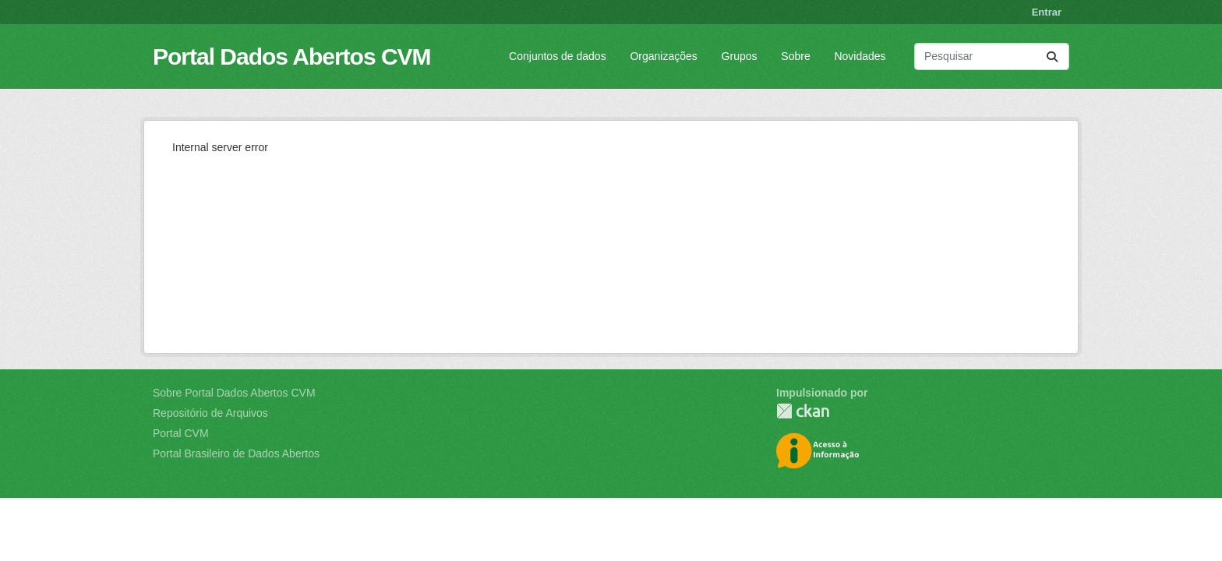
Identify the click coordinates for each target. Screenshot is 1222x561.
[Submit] (1052, 56)
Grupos (740, 56)
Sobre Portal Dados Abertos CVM (234, 392)
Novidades (859, 56)
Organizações (663, 56)
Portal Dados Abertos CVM (292, 56)
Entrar (1046, 12)
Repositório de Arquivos (210, 413)
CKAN (802, 411)
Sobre (795, 56)
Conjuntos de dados (557, 56)
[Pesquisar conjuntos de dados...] (991, 56)
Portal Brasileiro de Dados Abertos (236, 453)
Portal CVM (181, 433)
